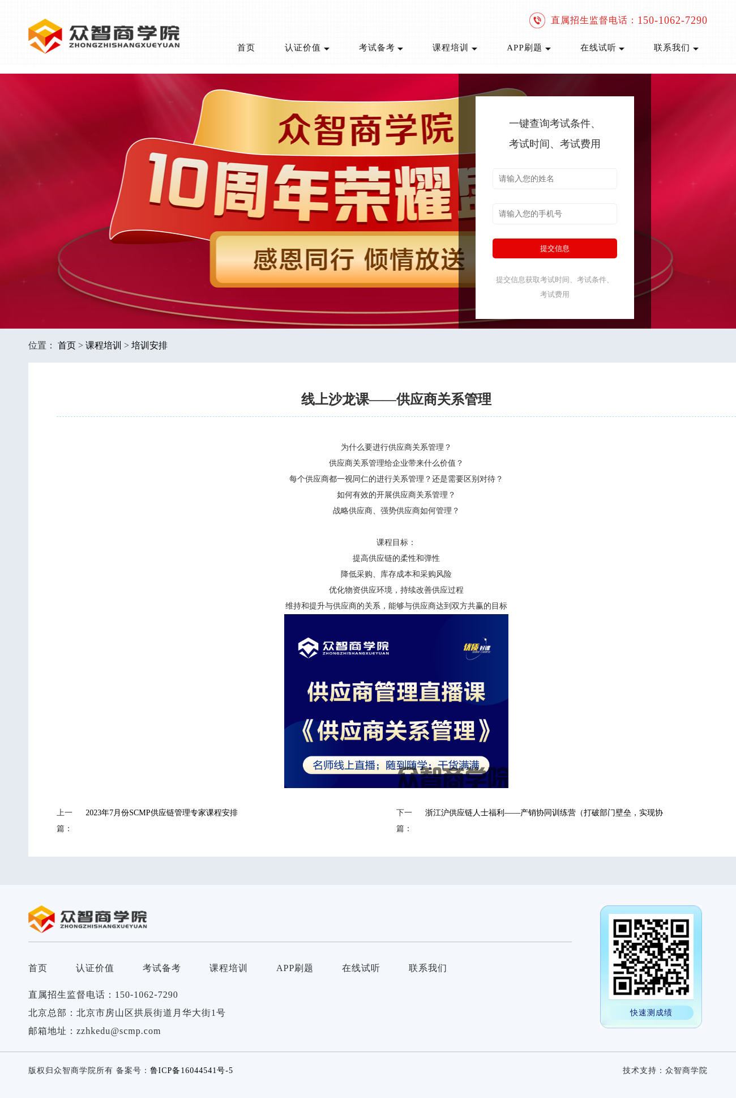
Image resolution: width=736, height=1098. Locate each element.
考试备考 (381, 47)
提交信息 (555, 248)
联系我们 (676, 47)
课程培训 (455, 47)
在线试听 (602, 47)
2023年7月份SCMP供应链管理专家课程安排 (161, 812)
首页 (246, 47)
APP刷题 (528, 47)
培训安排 (149, 345)
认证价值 (307, 47)
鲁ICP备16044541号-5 (191, 1070)
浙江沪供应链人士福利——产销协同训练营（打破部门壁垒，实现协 (544, 812)
